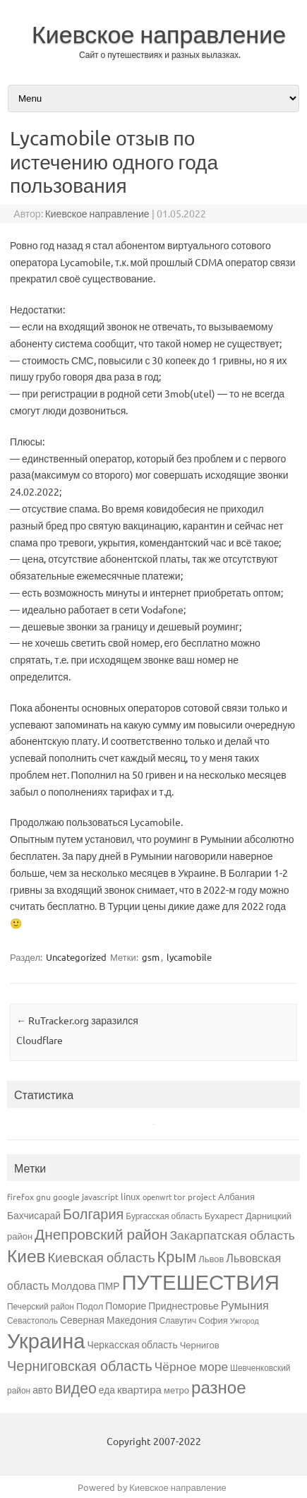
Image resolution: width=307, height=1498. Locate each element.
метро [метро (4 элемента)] (176, 1390)
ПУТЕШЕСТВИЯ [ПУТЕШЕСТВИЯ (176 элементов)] (200, 1282)
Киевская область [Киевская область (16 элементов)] (101, 1256)
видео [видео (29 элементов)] (76, 1387)
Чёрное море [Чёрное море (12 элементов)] (191, 1365)
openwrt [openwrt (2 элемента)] (157, 1196)
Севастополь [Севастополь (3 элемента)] (32, 1320)
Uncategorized (76, 957)
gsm (150, 957)
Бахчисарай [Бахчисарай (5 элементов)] (34, 1215)
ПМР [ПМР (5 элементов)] (109, 1285)
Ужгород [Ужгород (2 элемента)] (244, 1320)
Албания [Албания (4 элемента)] (236, 1196)
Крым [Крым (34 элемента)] (177, 1256)
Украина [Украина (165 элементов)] (46, 1341)
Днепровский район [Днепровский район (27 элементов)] (101, 1233)
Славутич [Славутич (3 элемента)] (178, 1320)
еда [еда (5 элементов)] (107, 1389)
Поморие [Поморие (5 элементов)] (125, 1305)
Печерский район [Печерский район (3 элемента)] (40, 1306)
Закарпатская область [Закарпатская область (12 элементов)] (232, 1234)
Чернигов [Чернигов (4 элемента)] (199, 1344)
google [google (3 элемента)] (66, 1196)
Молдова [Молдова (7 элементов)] (74, 1285)
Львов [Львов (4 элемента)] (211, 1258)
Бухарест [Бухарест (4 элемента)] (224, 1215)
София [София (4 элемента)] (213, 1320)
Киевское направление (159, 34)
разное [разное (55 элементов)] (218, 1387)
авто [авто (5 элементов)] (42, 1389)
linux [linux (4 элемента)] (130, 1196)
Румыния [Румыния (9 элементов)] (245, 1305)
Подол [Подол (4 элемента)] (89, 1306)
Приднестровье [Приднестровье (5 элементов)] (183, 1305)
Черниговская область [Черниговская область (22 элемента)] (79, 1365)
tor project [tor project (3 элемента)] (195, 1196)
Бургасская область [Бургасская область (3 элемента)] (164, 1215)
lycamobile (189, 957)
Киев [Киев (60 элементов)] (26, 1255)
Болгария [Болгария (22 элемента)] (93, 1213)
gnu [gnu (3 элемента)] (43, 1196)
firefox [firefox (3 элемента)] (20, 1196)
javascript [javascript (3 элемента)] (100, 1196)
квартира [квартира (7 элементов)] (139, 1389)
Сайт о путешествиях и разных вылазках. (160, 54)
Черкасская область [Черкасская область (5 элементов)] (132, 1344)
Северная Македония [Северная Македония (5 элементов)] (108, 1319)
